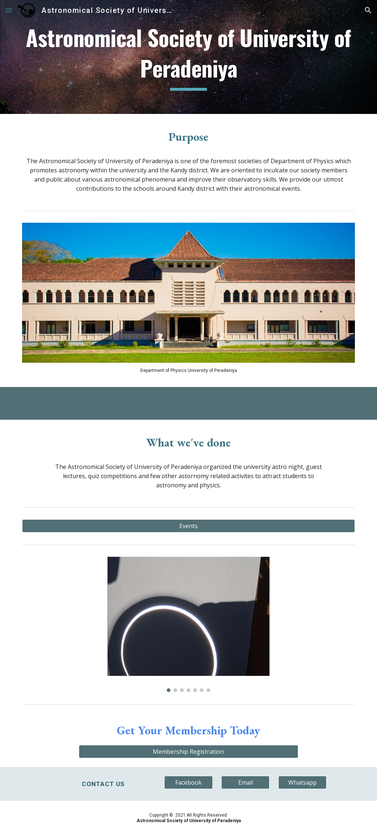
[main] (188, 56)
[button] (9, 10)
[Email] (245, 782)
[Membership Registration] (188, 751)
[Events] (188, 526)
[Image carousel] (189, 624)
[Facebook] (188, 782)
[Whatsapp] (302, 782)
